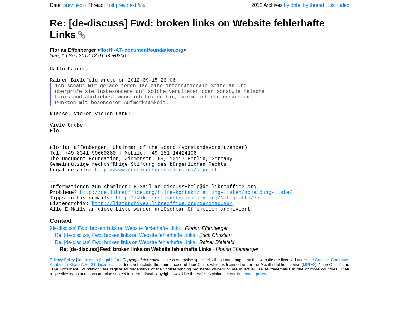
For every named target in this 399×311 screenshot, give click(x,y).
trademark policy (251, 306)
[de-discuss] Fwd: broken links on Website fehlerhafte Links (115, 260)
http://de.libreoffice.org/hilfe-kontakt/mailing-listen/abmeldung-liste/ (186, 220)
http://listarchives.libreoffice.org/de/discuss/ (162, 234)
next (79, 5)
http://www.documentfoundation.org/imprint (156, 193)
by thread (313, 5)
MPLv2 (309, 296)
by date (292, 5)
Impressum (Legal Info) (98, 292)
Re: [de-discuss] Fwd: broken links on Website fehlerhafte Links (125, 267)
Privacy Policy (62, 292)
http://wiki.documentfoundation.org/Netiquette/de (187, 227)
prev (68, 5)
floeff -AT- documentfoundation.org (141, 50)
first (110, 5)
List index (338, 5)
